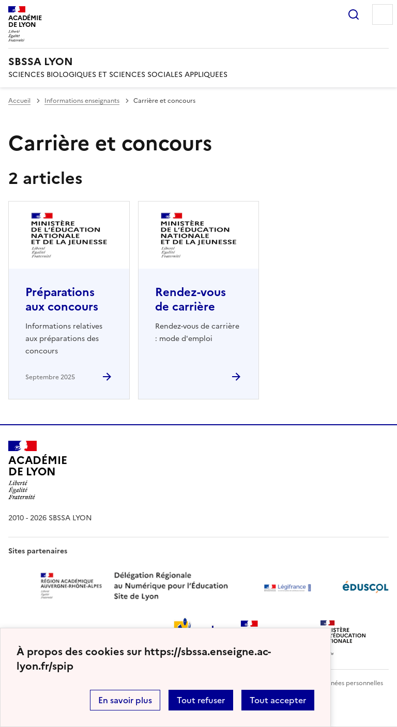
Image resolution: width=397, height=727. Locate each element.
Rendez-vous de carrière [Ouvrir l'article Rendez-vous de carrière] (190, 299)
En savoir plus (125, 700)
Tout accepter (278, 700)
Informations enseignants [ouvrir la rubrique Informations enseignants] (81, 100)
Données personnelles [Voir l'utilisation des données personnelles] (350, 683)
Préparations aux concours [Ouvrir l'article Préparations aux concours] (61, 299)
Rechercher (353, 14)
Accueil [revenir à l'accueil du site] (19, 100)
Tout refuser (201, 700)
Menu (382, 14)
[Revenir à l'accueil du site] (37, 470)
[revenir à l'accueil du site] (198, 61)
